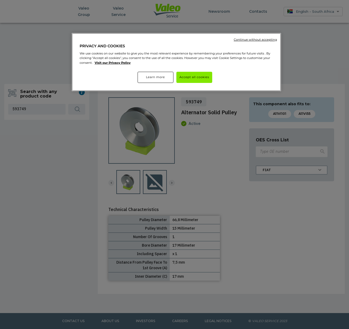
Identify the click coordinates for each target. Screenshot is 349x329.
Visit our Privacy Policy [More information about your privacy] (113, 63)
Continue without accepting (255, 39)
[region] (176, 62)
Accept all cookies (194, 77)
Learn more (155, 77)
